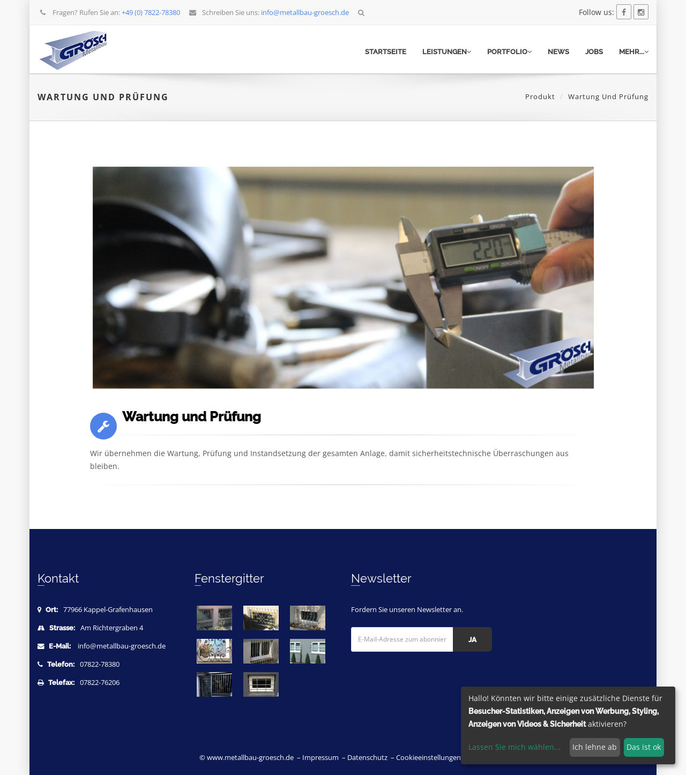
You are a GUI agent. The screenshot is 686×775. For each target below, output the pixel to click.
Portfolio (509, 52)
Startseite (385, 52)
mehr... (633, 52)
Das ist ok (644, 747)
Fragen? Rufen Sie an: (110, 12)
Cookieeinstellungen (428, 757)
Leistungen (446, 52)
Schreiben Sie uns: (269, 12)
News (558, 52)
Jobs (594, 52)
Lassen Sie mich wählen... (514, 747)
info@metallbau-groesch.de (122, 646)
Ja (472, 640)
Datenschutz (367, 757)
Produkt (540, 96)
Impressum (320, 757)
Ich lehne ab (594, 747)
